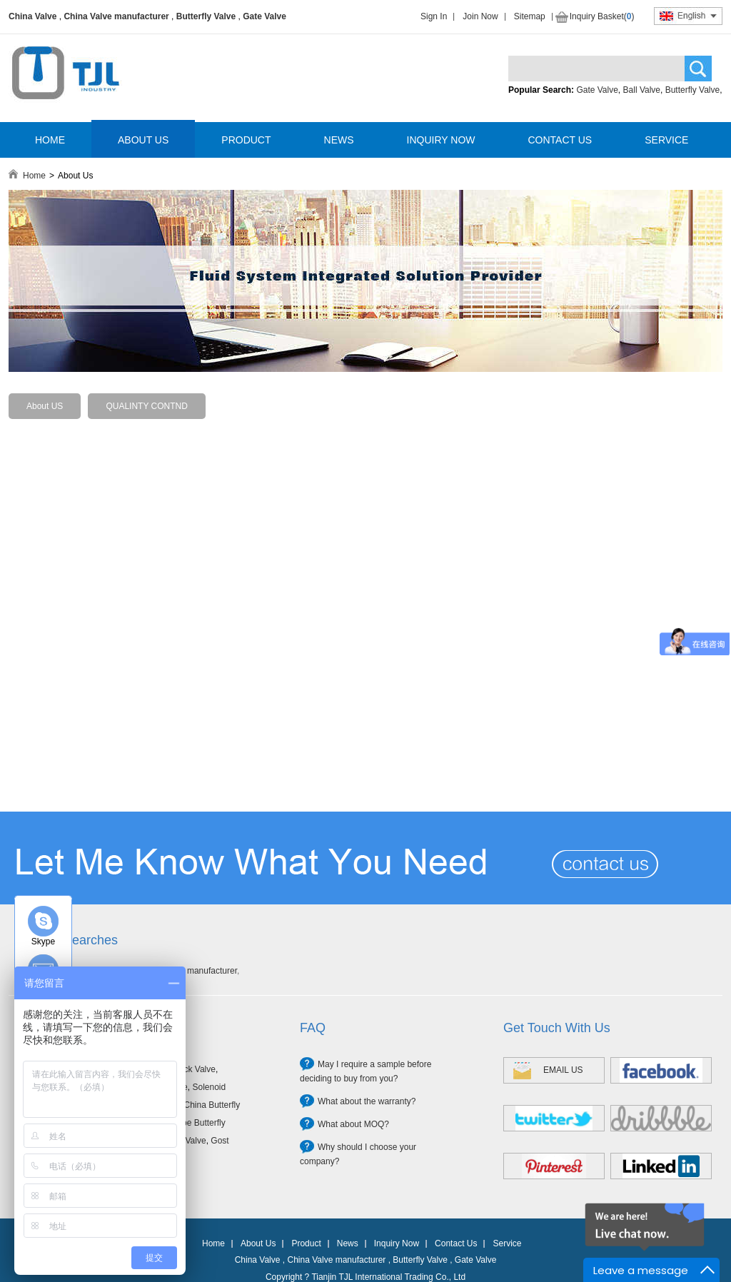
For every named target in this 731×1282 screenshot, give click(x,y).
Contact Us (456, 1243)
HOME (50, 140)
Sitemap (529, 16)
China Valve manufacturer (116, 16)
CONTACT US (560, 140)
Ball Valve (641, 90)
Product (306, 1243)
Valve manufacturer (200, 971)
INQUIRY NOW (441, 140)
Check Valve (191, 1069)
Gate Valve (264, 16)
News (347, 1243)
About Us (258, 1243)
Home (34, 176)
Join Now (480, 16)
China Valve (32, 16)
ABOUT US (143, 140)
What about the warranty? (366, 1101)
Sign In (433, 16)
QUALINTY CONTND (146, 406)
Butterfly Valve (206, 16)
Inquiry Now (396, 1243)
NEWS (339, 140)
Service (507, 1243)
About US (44, 406)
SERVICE (666, 140)
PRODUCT (246, 140)
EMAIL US (563, 1070)
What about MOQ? (353, 1124)
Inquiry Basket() (602, 16)
